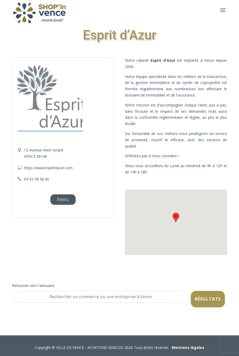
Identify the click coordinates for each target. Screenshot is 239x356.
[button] (175, 217)
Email (63, 199)
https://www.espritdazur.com (48, 167)
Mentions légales (188, 347)
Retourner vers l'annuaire (33, 285)
